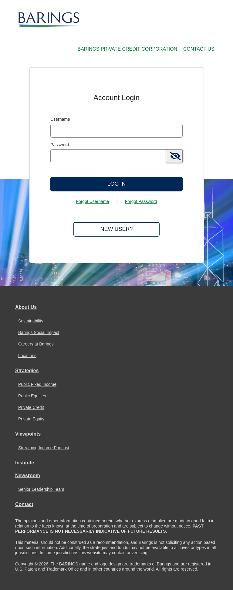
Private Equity (31, 418)
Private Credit (31, 407)
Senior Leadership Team (41, 489)
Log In (116, 184)
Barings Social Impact (38, 332)
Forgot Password (141, 201)
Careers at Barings (36, 344)
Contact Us (198, 49)
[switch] (174, 156)
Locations (27, 355)
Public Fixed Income (37, 384)
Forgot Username (92, 201)
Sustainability (30, 321)
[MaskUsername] (116, 131)
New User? (116, 229)
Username (60, 119)
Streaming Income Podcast (43, 447)
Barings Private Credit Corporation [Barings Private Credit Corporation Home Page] (127, 49)
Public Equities (32, 395)
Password (59, 144)
